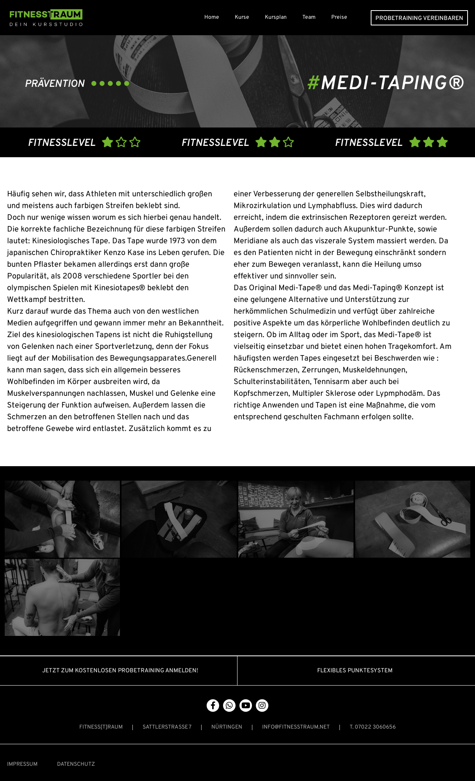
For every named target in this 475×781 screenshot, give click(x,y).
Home (211, 17)
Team (309, 17)
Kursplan (276, 17)
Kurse (242, 17)
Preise (339, 17)
